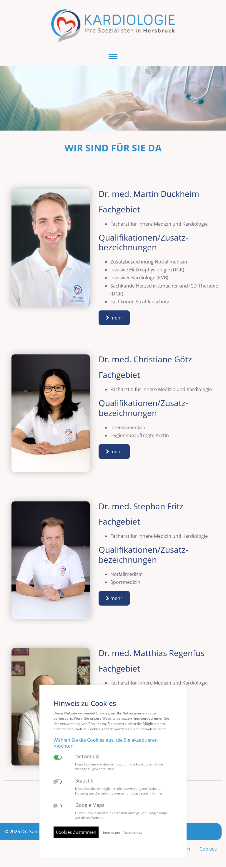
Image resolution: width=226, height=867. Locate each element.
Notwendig (87, 756)
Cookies (208, 849)
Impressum (111, 833)
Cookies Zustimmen (76, 832)
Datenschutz (133, 833)
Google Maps (89, 805)
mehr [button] (114, 318)
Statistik (84, 781)
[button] (113, 56)
